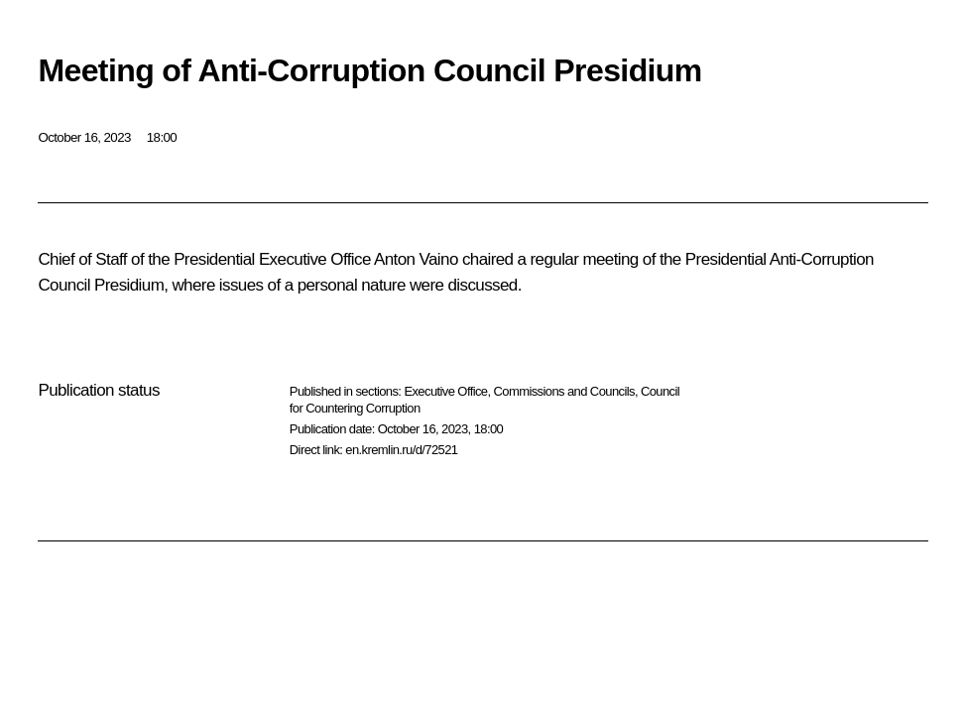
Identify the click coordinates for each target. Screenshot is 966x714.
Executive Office (445, 391)
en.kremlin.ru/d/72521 (401, 449)
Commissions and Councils (564, 391)
